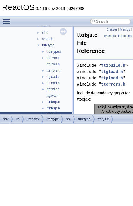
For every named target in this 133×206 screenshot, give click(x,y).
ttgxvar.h (53, 96)
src (68, 119)
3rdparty (33, 119)
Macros (125, 29)
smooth (47, 39)
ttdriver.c (53, 58)
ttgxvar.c (53, 89)
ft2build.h (113, 65)
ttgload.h (53, 83)
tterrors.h (53, 70)
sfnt (44, 33)
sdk (6, 119)
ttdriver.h (53, 64)
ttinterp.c (53, 102)
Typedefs (109, 36)
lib (18, 119)
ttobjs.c (103, 119)
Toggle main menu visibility (8, 19)
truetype (48, 45)
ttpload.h (112, 78)
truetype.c (54, 51)
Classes (112, 29)
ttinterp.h (53, 108)
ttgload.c (53, 77)
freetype (53, 119)
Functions (125, 36)
